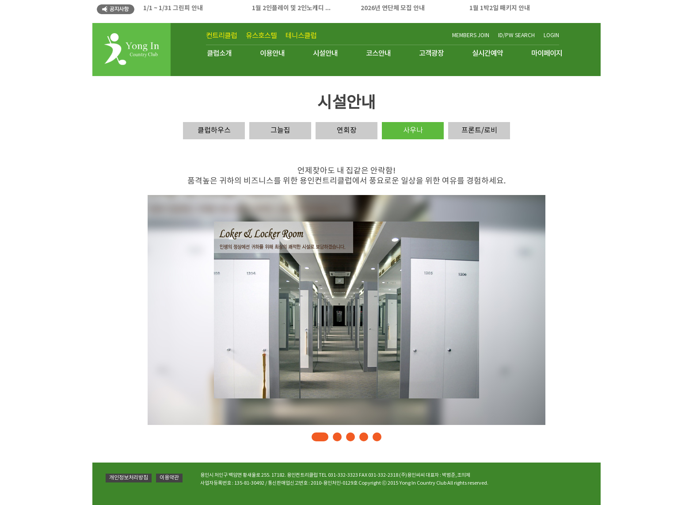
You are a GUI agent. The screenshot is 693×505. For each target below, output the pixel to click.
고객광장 (431, 53)
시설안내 (325, 53)
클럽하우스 (214, 130)
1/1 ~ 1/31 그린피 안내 (173, 8)
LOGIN (551, 35)
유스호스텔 (261, 36)
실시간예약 (487, 53)
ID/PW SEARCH (516, 35)
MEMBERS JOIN (470, 35)
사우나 (413, 130)
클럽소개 (219, 53)
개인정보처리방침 (128, 478)
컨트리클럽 (221, 36)
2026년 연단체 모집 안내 (393, 8)
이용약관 (169, 478)
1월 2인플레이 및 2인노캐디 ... (291, 8)
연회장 (347, 130)
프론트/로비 (479, 130)
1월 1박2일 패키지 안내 (499, 8)
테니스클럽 (301, 36)
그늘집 (280, 130)
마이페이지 (546, 53)
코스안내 (378, 53)
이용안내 (272, 53)
